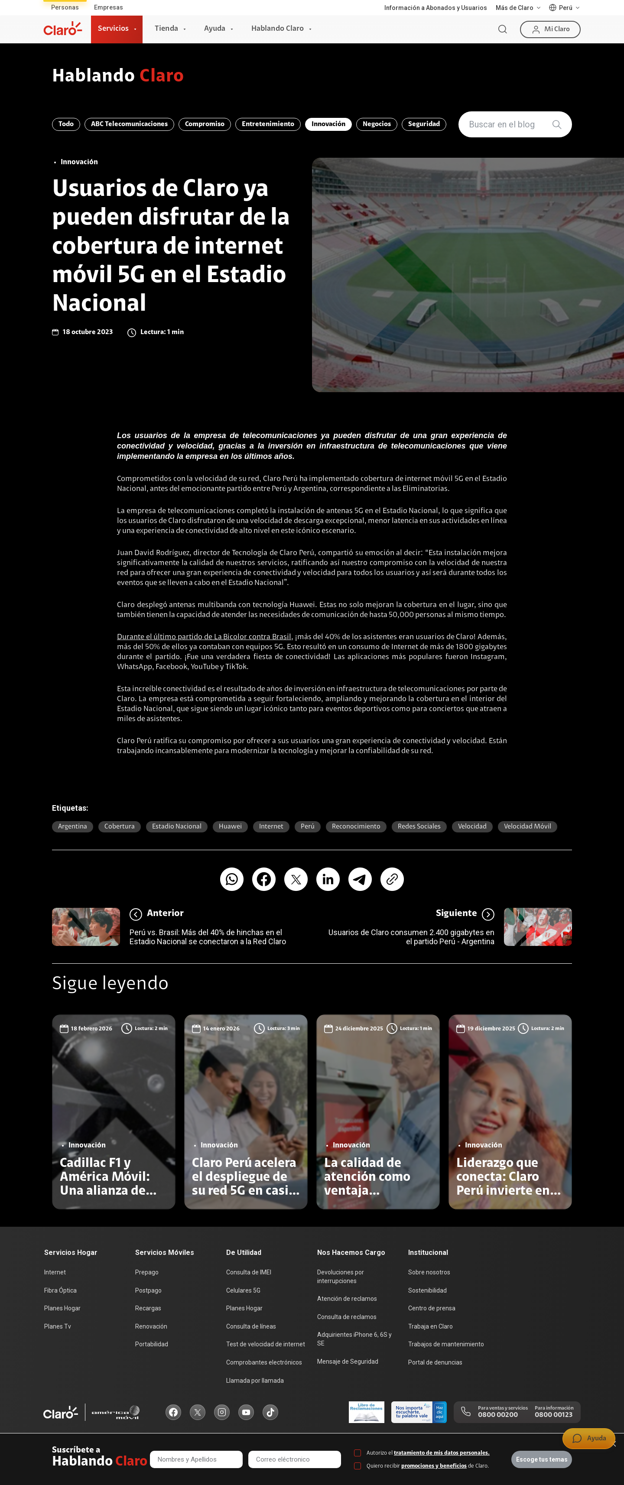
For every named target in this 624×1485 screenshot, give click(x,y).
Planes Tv (57, 1326)
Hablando (118, 77)
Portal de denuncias (435, 1362)
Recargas (148, 1308)
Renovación (151, 1326)
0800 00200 (498, 1415)
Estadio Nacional (177, 826)
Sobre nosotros (429, 1272)
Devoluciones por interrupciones (340, 1276)
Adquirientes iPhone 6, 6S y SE (354, 1339)
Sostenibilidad (427, 1290)
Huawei (230, 826)
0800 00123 (553, 1415)
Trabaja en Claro (430, 1326)
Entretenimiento (268, 124)
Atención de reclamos (347, 1298)
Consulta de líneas (251, 1326)
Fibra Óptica (60, 1290)
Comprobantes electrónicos (264, 1362)
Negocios (377, 124)
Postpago (148, 1290)
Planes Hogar (62, 1308)
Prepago (147, 1272)
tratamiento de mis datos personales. (442, 1453)
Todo (66, 124)
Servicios (113, 29)
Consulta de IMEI (248, 1272)
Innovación (328, 124)
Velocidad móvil (527, 826)
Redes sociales (419, 826)
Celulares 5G (243, 1290)
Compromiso (204, 124)
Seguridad (424, 124)
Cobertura (119, 826)
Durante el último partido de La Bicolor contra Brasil (204, 637)
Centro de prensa (431, 1308)
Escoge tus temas (542, 1459)
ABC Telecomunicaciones (129, 124)
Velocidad (472, 826)
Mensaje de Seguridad (347, 1361)
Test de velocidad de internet (265, 1344)
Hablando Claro (277, 29)
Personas (65, 7)
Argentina (72, 826)
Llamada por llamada (255, 1380)
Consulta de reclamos (347, 1316)
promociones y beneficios (434, 1466)
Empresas (108, 7)
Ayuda (214, 29)
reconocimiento (356, 826)
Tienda (166, 29)
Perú (308, 826)
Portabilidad (151, 1344)
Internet (271, 826)
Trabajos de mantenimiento (446, 1344)
